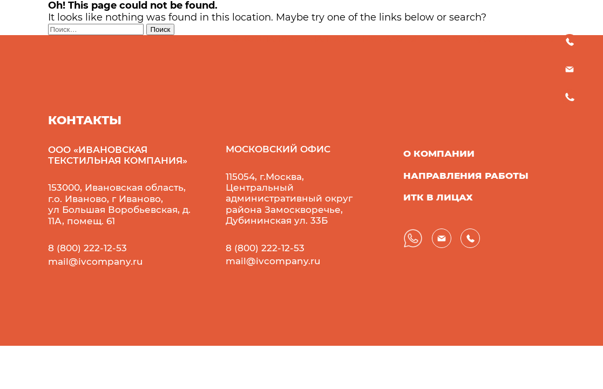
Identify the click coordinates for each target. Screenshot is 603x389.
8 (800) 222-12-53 (87, 248)
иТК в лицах (438, 197)
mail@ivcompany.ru (95, 261)
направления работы (466, 175)
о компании (439, 153)
